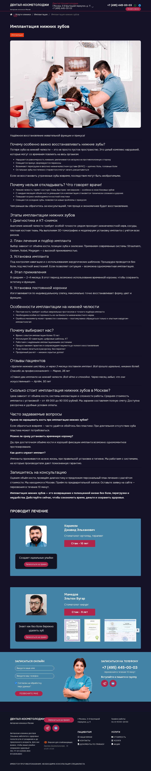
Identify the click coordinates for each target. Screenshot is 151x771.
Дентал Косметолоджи (54, 746)
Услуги (116, 740)
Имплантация (17, 35)
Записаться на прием (36, 564)
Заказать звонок (133, 9)
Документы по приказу (91, 744)
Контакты (84, 740)
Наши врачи (85, 737)
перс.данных (24, 686)
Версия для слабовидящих (60, 742)
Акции (115, 744)
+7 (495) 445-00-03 (119, 5)
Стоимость (118, 737)
